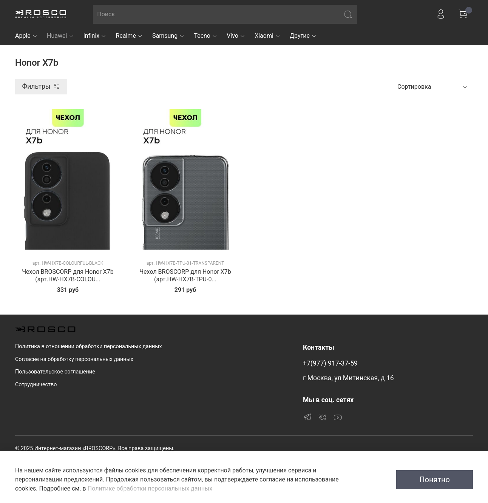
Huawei (60, 35)
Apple (26, 35)
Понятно (434, 479)
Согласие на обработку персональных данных (74, 359)
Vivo (236, 35)
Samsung (168, 35)
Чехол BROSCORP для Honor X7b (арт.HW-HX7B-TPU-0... (185, 275)
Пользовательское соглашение (55, 372)
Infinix (95, 35)
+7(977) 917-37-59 (330, 363)
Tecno (206, 35)
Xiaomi (268, 35)
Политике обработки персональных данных (150, 488)
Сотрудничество (36, 384)
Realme (129, 35)
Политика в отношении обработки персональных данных (88, 346)
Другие (303, 35)
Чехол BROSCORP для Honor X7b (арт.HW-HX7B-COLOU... (68, 275)
